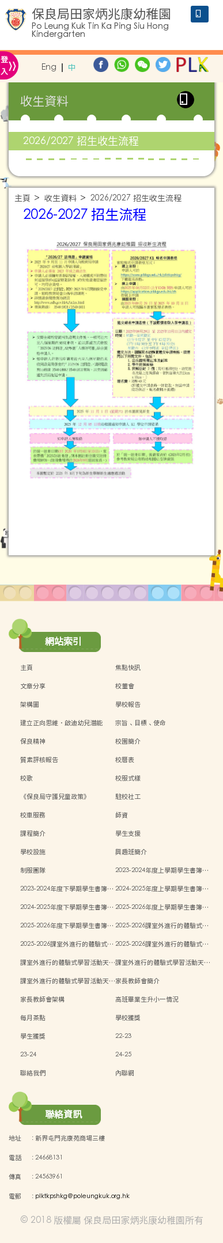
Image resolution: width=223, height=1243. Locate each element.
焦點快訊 (128, 667)
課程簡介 (33, 833)
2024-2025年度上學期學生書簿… (162, 888)
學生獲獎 (33, 1036)
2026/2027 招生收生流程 (81, 141)
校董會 (124, 686)
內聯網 (124, 1073)
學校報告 (128, 704)
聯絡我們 (33, 1073)
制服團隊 (33, 870)
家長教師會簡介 (137, 981)
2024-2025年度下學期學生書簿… (67, 907)
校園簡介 (128, 741)
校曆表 (124, 759)
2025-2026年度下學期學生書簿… (67, 925)
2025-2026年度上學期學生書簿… (162, 907)
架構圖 (29, 704)
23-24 (28, 1054)
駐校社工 (128, 796)
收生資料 (60, 198)
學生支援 (128, 833)
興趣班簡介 (131, 852)
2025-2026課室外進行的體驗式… (162, 925)
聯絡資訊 (63, 1114)
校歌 (26, 778)
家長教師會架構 (42, 999)
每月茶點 (33, 1017)
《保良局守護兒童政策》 (55, 796)
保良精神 (33, 741)
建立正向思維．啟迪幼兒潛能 (61, 722)
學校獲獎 (128, 1017)
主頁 (22, 198)
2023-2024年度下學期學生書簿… (67, 888)
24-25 (123, 1054)
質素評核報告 (39, 759)
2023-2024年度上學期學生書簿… (162, 870)
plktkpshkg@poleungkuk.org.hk (82, 1196)
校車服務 (33, 815)
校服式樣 (128, 778)
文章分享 (33, 686)
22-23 (123, 1036)
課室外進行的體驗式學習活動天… (67, 962)
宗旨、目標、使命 (140, 722)
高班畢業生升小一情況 (147, 999)
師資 (121, 815)
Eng (48, 68)
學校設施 (33, 852)
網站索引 (63, 641)
